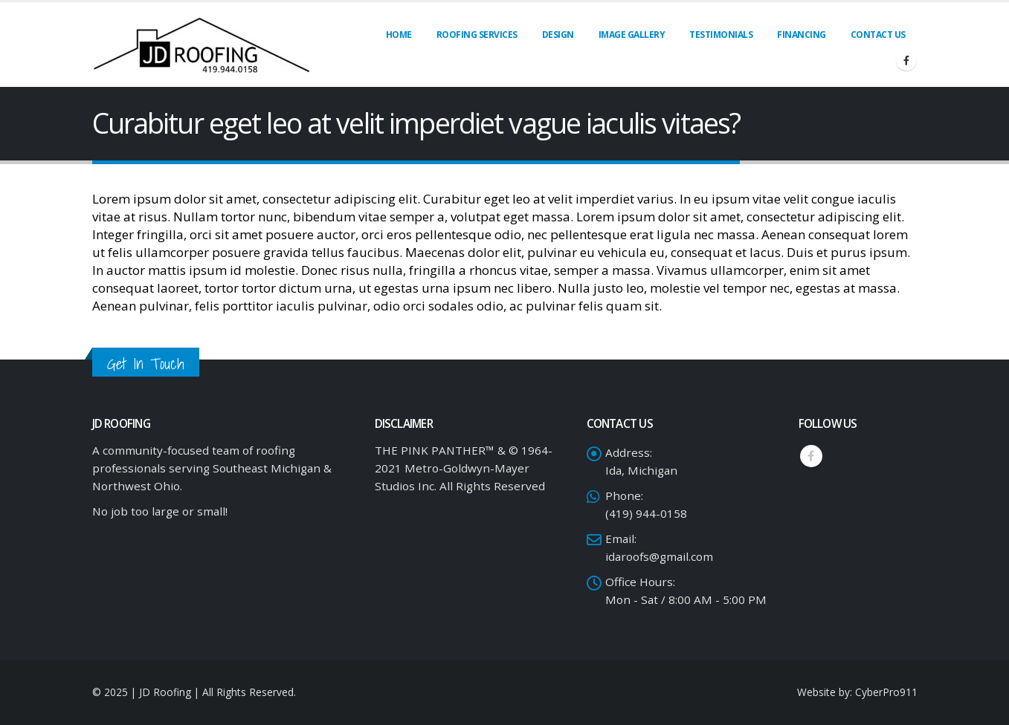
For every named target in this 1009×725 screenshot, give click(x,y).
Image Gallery (632, 34)
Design (558, 34)
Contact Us (878, 34)
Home (399, 34)
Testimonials (720, 34)
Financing (801, 34)
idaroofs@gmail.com (659, 556)
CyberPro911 (886, 692)
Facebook (811, 456)
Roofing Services (477, 34)
